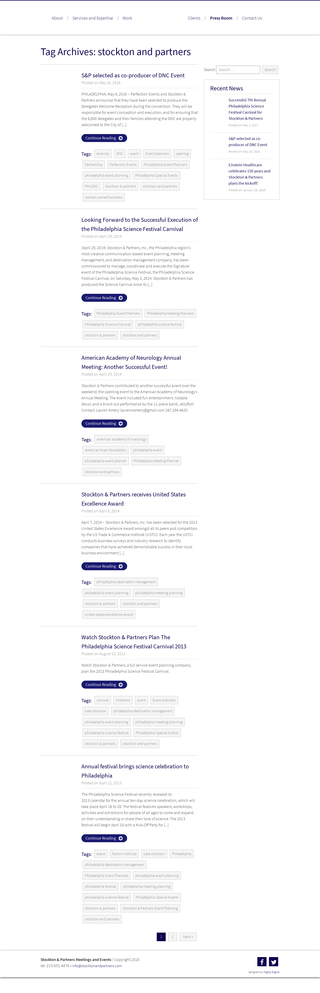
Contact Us (252, 18)
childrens (124, 714)
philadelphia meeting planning (165, 606)
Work (127, 18)
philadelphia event (152, 462)
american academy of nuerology (123, 451)
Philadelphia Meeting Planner (162, 473)
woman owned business (105, 198)
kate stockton (96, 725)
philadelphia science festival (108, 336)
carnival (103, 714)
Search (209, 69)
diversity (104, 153)
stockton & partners (122, 187)
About (57, 18)
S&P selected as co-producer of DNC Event (134, 75)
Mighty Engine (271, 988)
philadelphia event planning (108, 176)
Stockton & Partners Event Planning (153, 923)
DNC (121, 153)
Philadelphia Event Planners (170, 165)
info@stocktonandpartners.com (98, 981)
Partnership (94, 165)
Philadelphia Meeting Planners (110, 325)
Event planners (160, 153)
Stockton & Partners (160, 19)
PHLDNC (92, 187)
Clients (194, 18)
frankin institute (126, 868)
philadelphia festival (102, 901)
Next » (188, 952)
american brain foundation (107, 462)
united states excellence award (110, 628)
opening (187, 153)
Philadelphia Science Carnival (168, 325)
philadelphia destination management (129, 595)
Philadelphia (95, 879)
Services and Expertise (92, 18)
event (136, 153)
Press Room (221, 18)
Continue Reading (101, 138)
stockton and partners (163, 187)
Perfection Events (125, 165)
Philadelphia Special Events (162, 176)
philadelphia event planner (107, 473)
